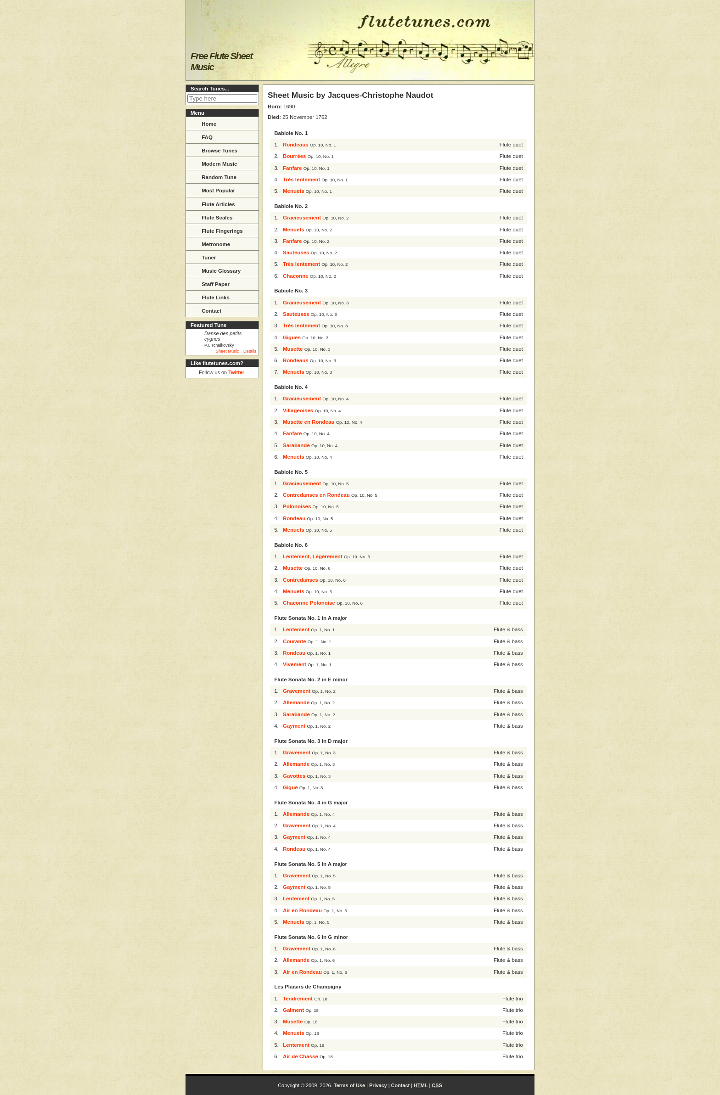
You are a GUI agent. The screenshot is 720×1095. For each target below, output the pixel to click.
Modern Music (213, 163)
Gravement (296, 691)
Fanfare (292, 168)
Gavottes (294, 776)
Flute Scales (211, 216)
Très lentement (301, 179)
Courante (294, 641)
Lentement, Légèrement (313, 556)
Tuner (203, 256)
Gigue (290, 787)
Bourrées (294, 156)
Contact (205, 310)
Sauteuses (296, 252)
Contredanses (300, 580)
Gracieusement (302, 217)
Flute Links (210, 296)
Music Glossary (215, 270)
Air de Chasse (300, 1056)
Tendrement (298, 998)
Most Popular (212, 189)
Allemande (296, 702)
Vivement (294, 664)
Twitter (236, 372)
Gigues (292, 337)
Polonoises (297, 506)
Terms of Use (349, 1085)
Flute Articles (212, 203)
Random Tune (213, 176)
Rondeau (294, 518)
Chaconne (296, 276)
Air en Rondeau (302, 910)
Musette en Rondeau (308, 422)
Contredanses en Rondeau (316, 495)
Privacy (378, 1085)
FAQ (201, 136)
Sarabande (296, 445)
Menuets (293, 191)
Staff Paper (210, 283)
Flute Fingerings (216, 230)
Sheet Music (227, 351)
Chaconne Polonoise (309, 603)
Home (203, 123)
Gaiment (293, 1010)
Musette (293, 349)
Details (249, 351)
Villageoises (298, 410)
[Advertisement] (222, 519)
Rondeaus (296, 144)
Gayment (294, 726)
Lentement (296, 629)
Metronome (210, 243)
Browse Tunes (213, 149)
